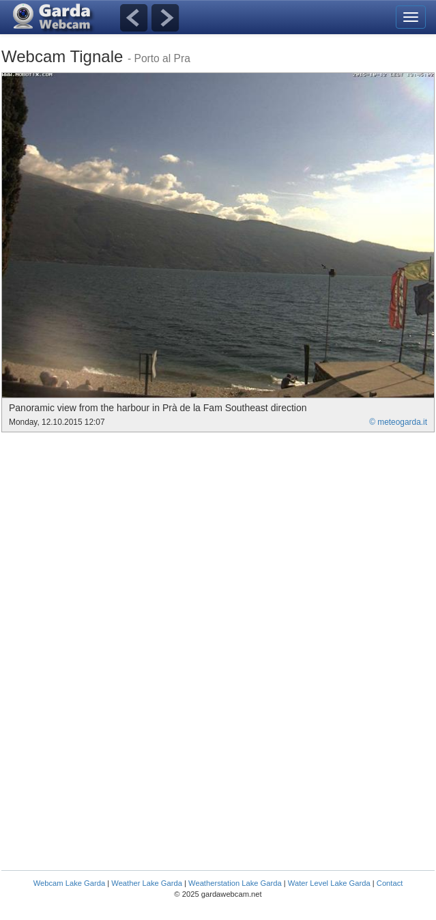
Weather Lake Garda (146, 883)
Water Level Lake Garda (329, 883)
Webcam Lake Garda (69, 883)
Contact (390, 883)
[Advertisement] (116, 534)
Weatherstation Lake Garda (235, 883)
